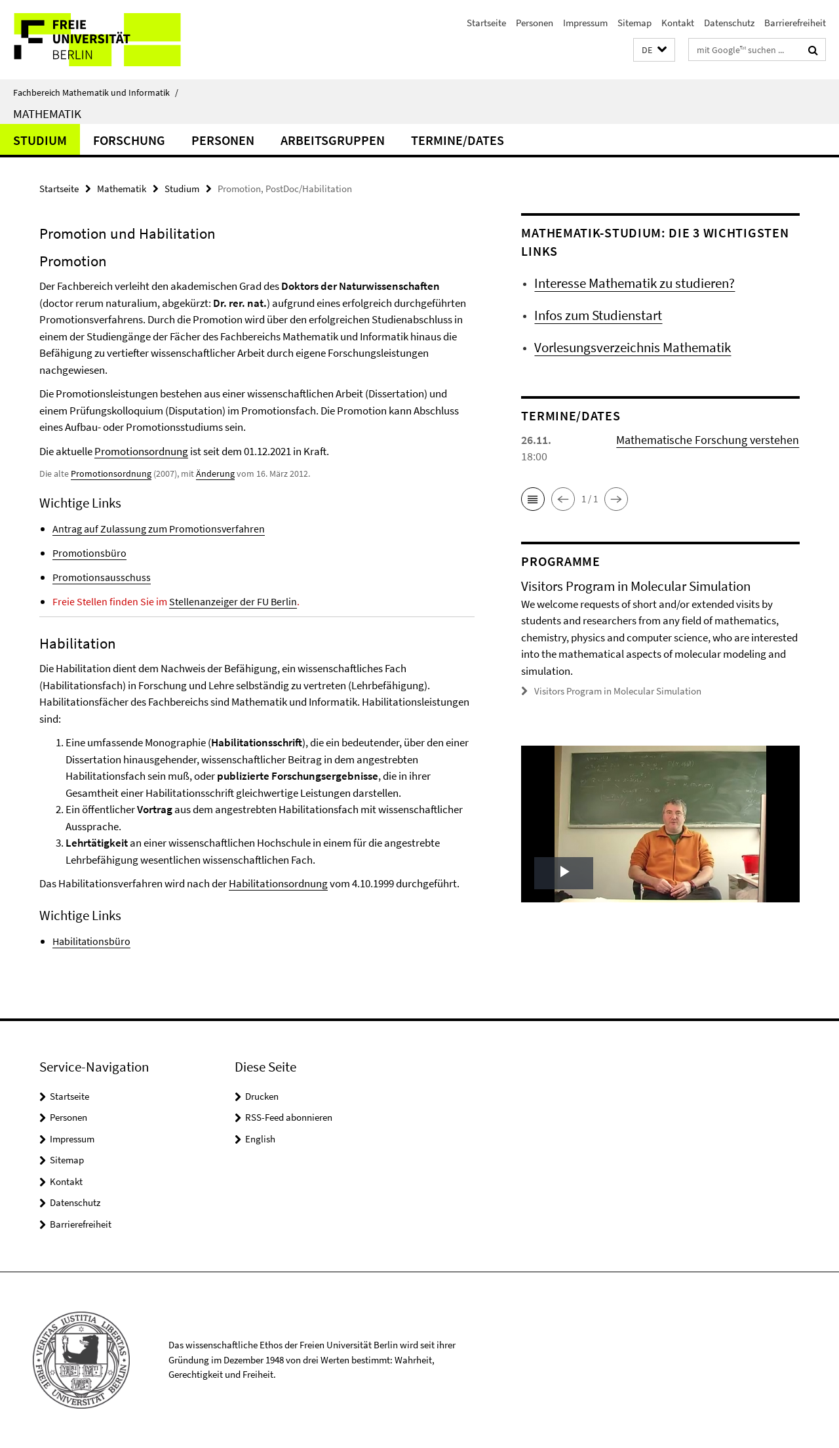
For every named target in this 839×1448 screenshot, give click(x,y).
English (260, 1139)
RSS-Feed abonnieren (288, 1117)
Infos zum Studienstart (598, 315)
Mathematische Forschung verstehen (707, 439)
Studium (40, 140)
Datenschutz (729, 22)
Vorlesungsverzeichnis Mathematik (632, 347)
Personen (534, 22)
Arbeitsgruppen (333, 140)
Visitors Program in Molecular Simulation (617, 691)
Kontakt (677, 22)
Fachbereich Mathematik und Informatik (95, 92)
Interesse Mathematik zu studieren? (634, 283)
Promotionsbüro (89, 552)
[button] (654, 50)
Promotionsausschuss (101, 577)
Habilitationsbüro (91, 941)
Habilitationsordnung (278, 883)
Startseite (486, 22)
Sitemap (634, 22)
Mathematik (47, 113)
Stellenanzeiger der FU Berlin (233, 601)
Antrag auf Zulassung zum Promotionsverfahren (158, 528)
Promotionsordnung (141, 451)
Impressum (585, 22)
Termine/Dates (457, 140)
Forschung (129, 140)
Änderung (215, 473)
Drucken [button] (262, 1096)
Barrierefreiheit (795, 22)
